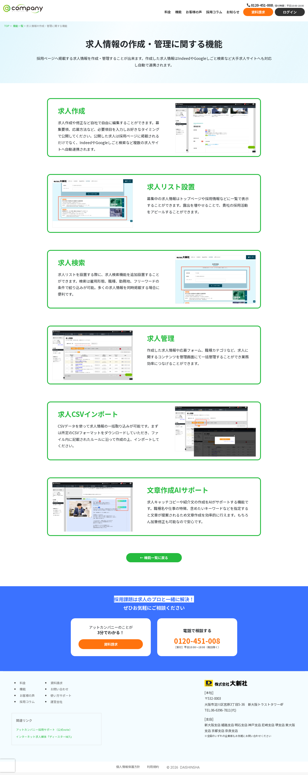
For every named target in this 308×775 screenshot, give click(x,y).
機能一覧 (18, 26)
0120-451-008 (197, 641)
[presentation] (7, 765)
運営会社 (58, 704)
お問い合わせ (61, 690)
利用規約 (153, 769)
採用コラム (214, 12)
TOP (6, 26)
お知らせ (233, 12)
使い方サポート (63, 697)
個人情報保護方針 (128, 769)
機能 (178, 12)
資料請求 (258, 12)
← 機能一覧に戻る (154, 557)
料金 (167, 12)
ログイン (290, 12)
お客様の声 (194, 12)
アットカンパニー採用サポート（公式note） (48, 731)
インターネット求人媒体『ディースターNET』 (49, 738)
